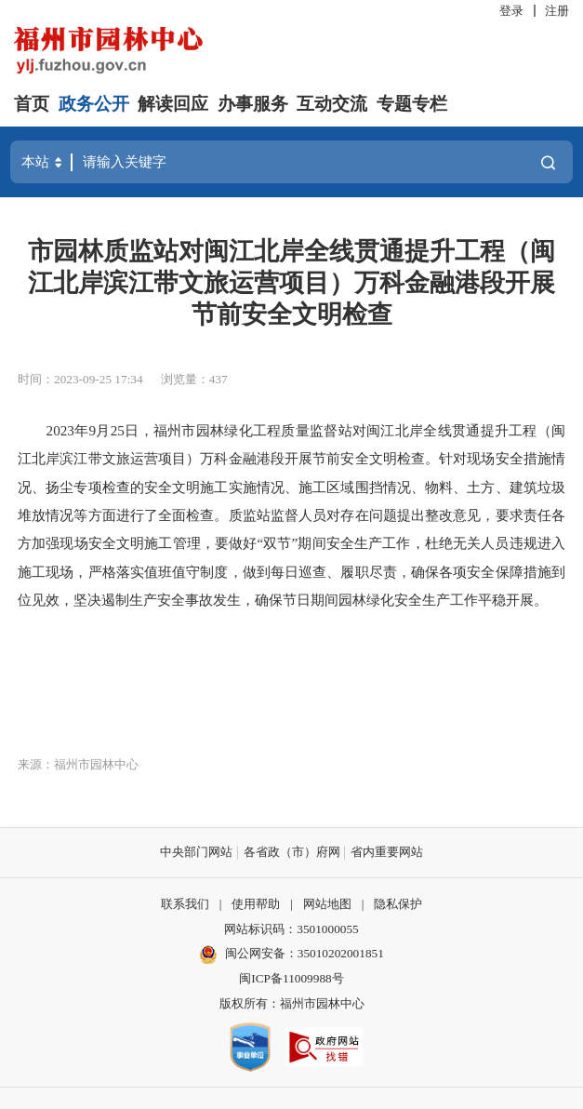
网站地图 (327, 904)
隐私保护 (398, 904)
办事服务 (253, 104)
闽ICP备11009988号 (291, 978)
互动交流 (332, 104)
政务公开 (94, 104)
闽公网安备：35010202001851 (304, 953)
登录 (511, 11)
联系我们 (185, 904)
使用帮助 (256, 904)
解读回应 (173, 104)
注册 (557, 11)
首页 (31, 104)
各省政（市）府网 (292, 852)
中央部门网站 (196, 852)
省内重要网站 (387, 852)
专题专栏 (412, 104)
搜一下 (548, 162)
